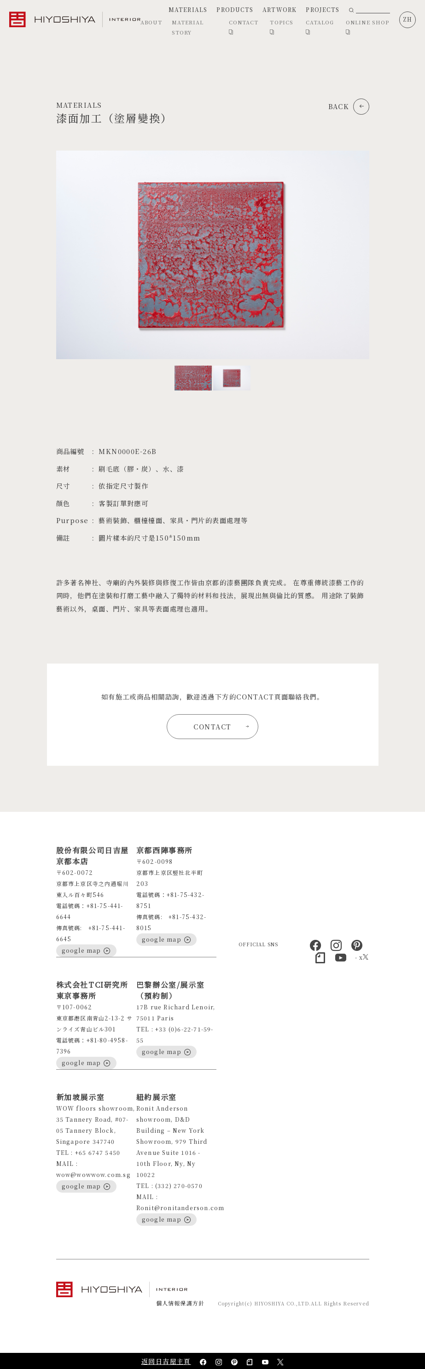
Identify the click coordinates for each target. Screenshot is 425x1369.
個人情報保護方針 (180, 1303)
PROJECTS (322, 9)
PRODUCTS (234, 9)
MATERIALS (188, 9)
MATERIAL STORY (188, 27)
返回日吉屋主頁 (166, 1361)
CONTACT (244, 27)
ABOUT (151, 22)
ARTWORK (279, 9)
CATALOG (320, 27)
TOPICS (281, 27)
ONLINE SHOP (367, 27)
